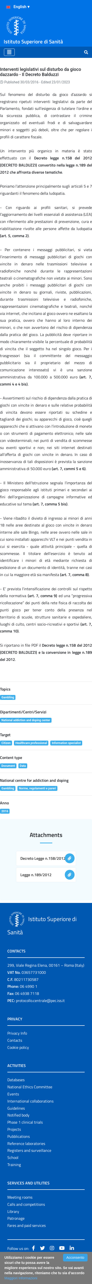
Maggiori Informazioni (20, 1278)
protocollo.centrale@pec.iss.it (40, 1000)
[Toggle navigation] (9, 52)
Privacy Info (17, 1033)
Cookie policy (18, 1047)
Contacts (14, 1040)
